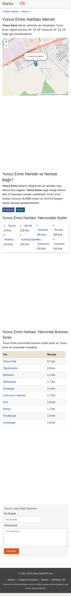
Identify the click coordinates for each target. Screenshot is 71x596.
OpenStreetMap (53, 94)
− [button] (6, 46)
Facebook (8, 210)
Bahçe (7, 408)
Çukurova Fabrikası (14, 395)
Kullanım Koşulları (28, 582)
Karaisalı (59, 243)
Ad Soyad (9, 513)
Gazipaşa (8, 388)
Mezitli (28, 225)
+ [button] (6, 42)
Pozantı (58, 229)
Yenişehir (43, 229)
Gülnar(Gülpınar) (31, 239)
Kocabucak (9, 415)
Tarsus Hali (9, 361)
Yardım (45, 582)
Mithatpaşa (9, 381)
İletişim (11, 582)
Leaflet (42, 94)
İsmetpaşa (9, 422)
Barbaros (8, 374)
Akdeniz (9, 239)
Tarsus (12, 225)
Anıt (5, 402)
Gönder (11, 554)
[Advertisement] (35, 133)
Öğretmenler (10, 368)
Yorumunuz (10, 525)
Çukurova (43, 243)
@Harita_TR (58, 582)
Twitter (20, 210)
